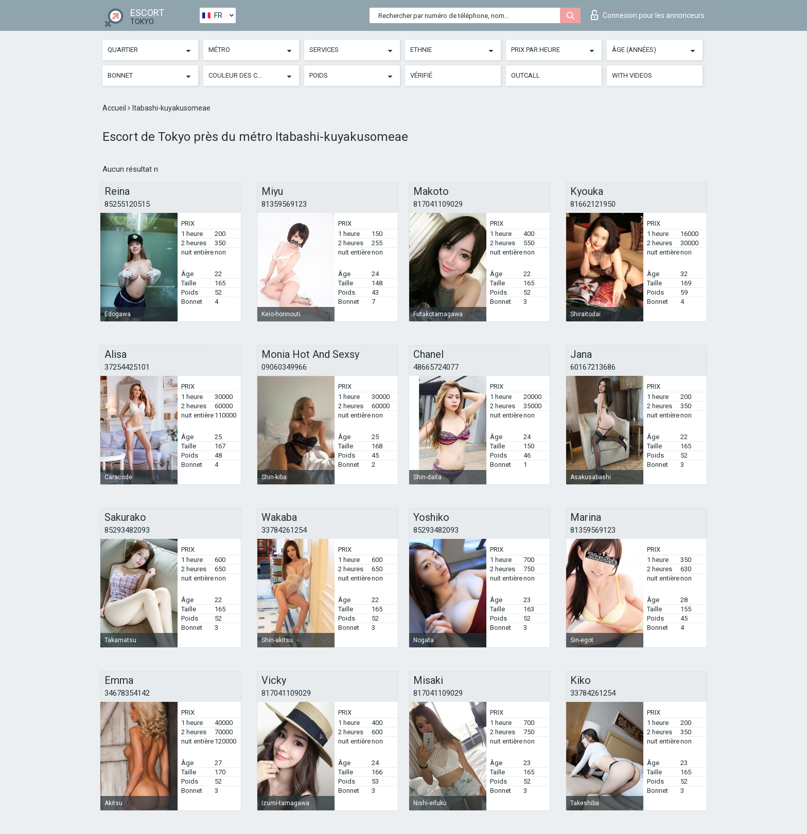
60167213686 (593, 367)
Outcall (525, 75)
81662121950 (593, 204)
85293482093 (127, 530)
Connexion (648, 15)
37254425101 (127, 367)
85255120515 (127, 204)
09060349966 (284, 367)
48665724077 (436, 367)
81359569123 (284, 204)
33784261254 (284, 530)
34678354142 (127, 693)
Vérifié (421, 75)
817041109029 (438, 204)
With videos (632, 75)
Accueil (115, 108)
